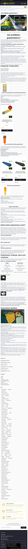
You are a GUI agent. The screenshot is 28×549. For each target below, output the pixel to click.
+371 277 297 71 (5, 0)
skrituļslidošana (3, 459)
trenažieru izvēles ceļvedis (5, 394)
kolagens (2, 431)
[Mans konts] (24, 3)
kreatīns (2, 395)
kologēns (2, 428)
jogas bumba (10, 458)
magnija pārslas (3, 436)
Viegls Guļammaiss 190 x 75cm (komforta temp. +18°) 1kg (7, 121)
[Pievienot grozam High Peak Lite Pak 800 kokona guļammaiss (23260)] (20, 180)
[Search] (25, 7)
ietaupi (7, 428)
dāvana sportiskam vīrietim (5, 442)
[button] (13, 532)
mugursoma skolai (8, 425)
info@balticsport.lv (11, 0)
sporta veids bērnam (4, 470)
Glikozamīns (7, 395)
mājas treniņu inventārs (4, 481)
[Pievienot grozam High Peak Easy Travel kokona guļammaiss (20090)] (7, 180)
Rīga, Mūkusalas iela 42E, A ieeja (7, 536)
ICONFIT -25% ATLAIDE (4, 364)
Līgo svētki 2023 (8, 400)
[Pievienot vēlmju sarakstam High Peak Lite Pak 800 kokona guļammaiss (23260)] (15, 182)
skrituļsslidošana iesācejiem (5, 461)
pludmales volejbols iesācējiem (5, 495)
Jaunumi (2, 376)
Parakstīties (23, 527)
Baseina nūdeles (9, 408)
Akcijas (2, 377)
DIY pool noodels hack (4, 409)
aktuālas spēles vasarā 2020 (5, 450)
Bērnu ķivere (9, 389)
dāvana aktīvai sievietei (4, 492)
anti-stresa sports (3, 475)
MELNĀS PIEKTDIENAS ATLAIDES (5, 362)
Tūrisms (2, 378)
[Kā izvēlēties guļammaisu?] (10, 9)
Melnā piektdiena (3, 389)
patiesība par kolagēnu (4, 433)
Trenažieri (2, 382)
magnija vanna (10, 436)
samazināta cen (9, 434)
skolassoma (3, 425)
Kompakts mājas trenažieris (4, 368)
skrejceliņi (2, 464)
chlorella (2, 406)
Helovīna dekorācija (4, 411)
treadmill (7, 464)
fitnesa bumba (8, 456)
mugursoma (10, 423)
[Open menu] (1, 3)
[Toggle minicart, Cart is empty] (25, 3)
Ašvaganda (2, 397)
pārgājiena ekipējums (4, 478)
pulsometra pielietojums (4, 498)
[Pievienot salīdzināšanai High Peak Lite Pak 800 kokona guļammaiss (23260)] (17, 182)
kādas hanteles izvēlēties (4, 486)
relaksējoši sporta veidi (4, 473)
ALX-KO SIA (3, 534)
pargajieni (2, 456)
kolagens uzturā (8, 431)
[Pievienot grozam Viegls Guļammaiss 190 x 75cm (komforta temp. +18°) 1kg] (7, 130)
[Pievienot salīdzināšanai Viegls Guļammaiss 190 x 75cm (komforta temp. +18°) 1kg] (4, 133)
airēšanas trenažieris (4, 392)
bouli (2, 453)
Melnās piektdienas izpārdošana (5, 360)
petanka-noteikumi (7, 453)
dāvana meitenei (9, 489)
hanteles (2, 484)
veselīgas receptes (4, 423)
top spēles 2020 (3, 448)
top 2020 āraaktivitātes (4, 447)
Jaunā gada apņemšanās (4, 403)
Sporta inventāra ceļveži (4, 383)
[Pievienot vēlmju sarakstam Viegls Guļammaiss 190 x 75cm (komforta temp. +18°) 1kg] (2, 133)
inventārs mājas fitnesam (4, 483)
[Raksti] (5, 9)
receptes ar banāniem (4, 414)
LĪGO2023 (2, 400)
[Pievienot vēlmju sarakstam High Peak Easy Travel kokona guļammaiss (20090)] (2, 182)
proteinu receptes (3, 422)
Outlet (10, 433)
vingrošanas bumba (4, 458)
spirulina (7, 406)
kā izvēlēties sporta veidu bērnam (6, 472)
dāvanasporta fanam (4, 445)
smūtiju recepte (3, 408)
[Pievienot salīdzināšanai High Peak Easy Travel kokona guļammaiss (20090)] (4, 182)
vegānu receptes (3, 420)
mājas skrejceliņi (3, 467)
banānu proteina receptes (4, 417)
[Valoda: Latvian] (22, 3)
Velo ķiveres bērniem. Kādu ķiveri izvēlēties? (7, 366)
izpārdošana (3, 434)
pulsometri (2, 497)
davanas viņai (3, 489)
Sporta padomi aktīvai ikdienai (5, 384)
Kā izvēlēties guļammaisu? (5, 398)
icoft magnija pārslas (4, 439)
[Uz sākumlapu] (2, 9)
